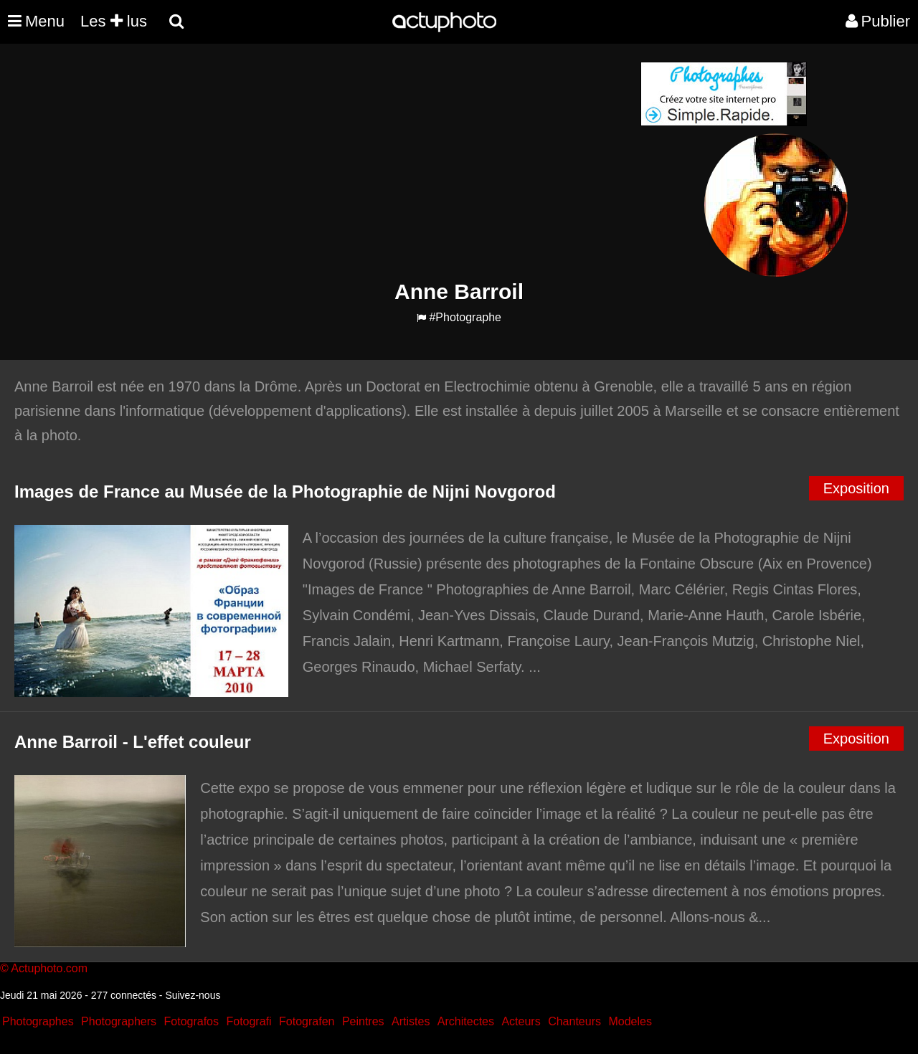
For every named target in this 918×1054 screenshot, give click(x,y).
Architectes (465, 1021)
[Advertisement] (372, 162)
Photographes (38, 1021)
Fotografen (306, 1021)
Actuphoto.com (49, 968)
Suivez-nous (192, 995)
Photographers (118, 1021)
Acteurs (520, 1021)
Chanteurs (574, 1021)
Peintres (363, 1021)
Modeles (629, 1021)
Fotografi (248, 1021)
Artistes (411, 1021)
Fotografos (191, 1021)
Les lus (113, 21)
